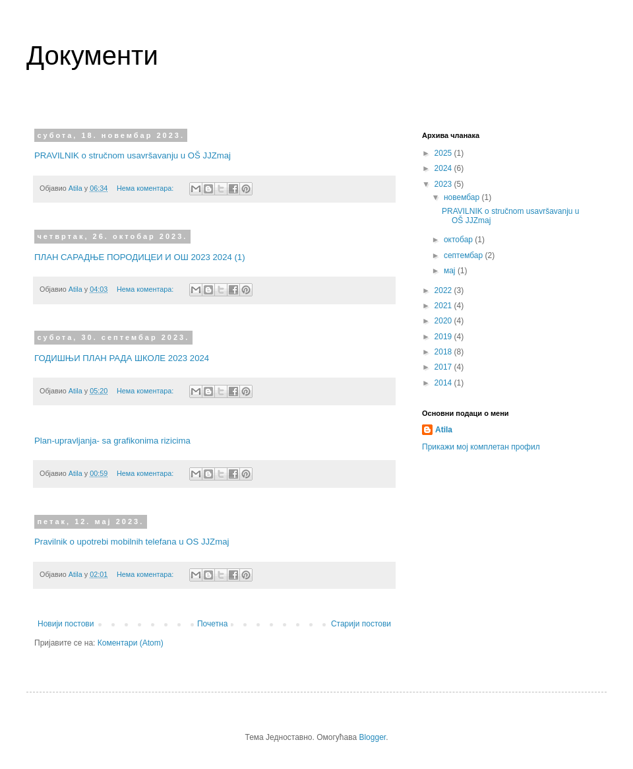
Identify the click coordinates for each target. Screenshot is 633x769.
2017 (444, 367)
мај (451, 270)
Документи (92, 55)
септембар (464, 255)
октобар (459, 239)
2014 (444, 382)
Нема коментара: (146, 188)
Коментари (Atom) (131, 643)
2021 (444, 305)
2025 (444, 153)
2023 (444, 184)
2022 (444, 290)
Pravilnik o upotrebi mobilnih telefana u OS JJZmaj (131, 542)
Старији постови (361, 623)
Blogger (372, 737)
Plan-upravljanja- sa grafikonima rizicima (112, 441)
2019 (444, 336)
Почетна (212, 623)
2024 (444, 168)
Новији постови (66, 623)
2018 (444, 351)
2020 (444, 320)
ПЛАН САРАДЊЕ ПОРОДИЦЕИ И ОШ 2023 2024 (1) (139, 257)
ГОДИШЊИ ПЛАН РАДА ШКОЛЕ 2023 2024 (121, 358)
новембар (463, 197)
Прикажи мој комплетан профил (481, 446)
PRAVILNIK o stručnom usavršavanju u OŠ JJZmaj (132, 155)
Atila (443, 429)
